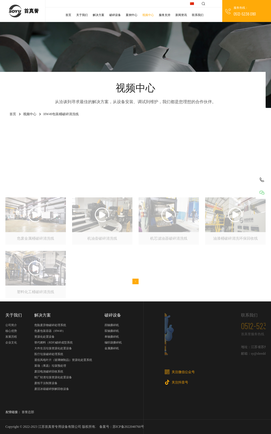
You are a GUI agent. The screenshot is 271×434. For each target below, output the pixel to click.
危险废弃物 (158, 127)
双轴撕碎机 (214, 138)
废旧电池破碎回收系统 (48, 371)
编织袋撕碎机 (113, 342)
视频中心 (148, 15)
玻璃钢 (135, 148)
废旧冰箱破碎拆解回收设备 (51, 388)
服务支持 (164, 15)
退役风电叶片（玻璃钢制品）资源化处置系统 (63, 359)
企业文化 (11, 342)
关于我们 (82, 15)
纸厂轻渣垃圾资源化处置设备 (53, 377)
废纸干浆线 (242, 127)
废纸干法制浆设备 (45, 383)
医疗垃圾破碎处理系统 (48, 354)
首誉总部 (28, 412)
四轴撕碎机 (187, 138)
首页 (68, 15)
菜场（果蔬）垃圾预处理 (50, 365)
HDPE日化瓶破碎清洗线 (38, 138)
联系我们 (197, 15)
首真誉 (31, 11)
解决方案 (98, 15)
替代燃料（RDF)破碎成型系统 (53, 342)
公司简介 (11, 325)
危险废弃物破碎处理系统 (50, 325)
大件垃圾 (85, 127)
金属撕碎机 (75, 138)
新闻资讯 (181, 15)
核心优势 (11, 330)
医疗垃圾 (58, 127)
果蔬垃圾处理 (131, 138)
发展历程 (11, 336)
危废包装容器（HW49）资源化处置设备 (49, 333)
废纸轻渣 (185, 127)
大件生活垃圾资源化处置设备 (53, 348)
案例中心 (131, 15)
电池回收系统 (214, 127)
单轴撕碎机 (159, 138)
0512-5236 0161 (245, 13)
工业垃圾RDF (29, 127)
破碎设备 (115, 15)
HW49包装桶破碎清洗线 (61, 114)
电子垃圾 (241, 138)
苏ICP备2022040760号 (128, 426)
